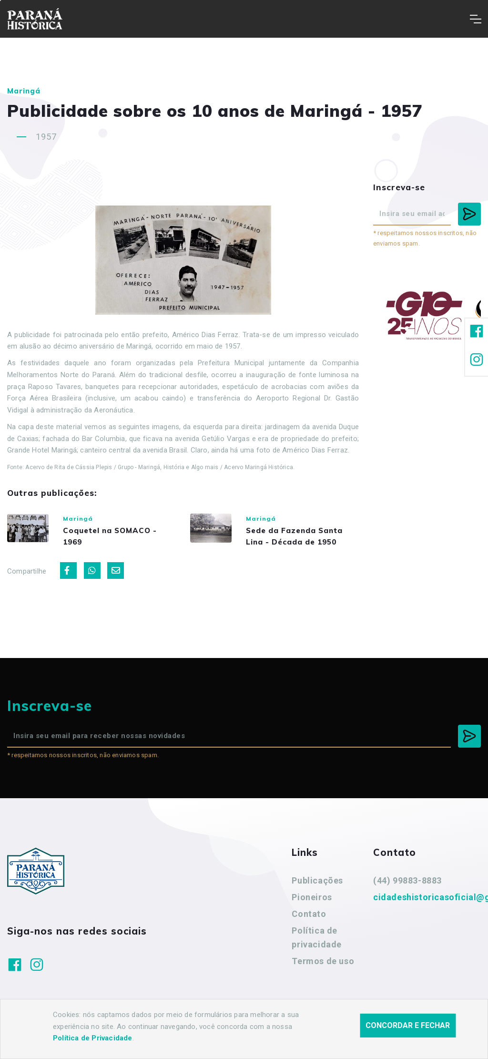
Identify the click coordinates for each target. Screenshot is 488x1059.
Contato (309, 925)
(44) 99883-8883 (407, 892)
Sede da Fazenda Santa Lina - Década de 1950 (308, 541)
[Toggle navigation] (475, 19)
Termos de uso (323, 972)
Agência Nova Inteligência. (291, 1039)
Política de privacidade (317, 948)
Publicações (317, 892)
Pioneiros (312, 908)
